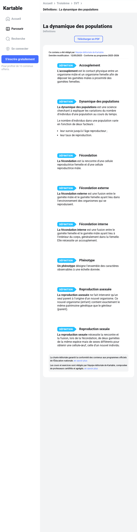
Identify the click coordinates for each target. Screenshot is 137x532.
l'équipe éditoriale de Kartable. (89, 52)
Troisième (63, 3)
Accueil (13, 19)
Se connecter (17, 49)
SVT (76, 3)
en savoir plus (80, 360)
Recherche (15, 39)
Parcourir (14, 29)
